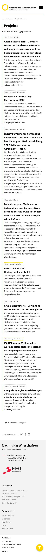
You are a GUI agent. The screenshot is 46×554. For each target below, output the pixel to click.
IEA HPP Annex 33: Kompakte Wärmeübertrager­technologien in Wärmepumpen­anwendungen (22, 347)
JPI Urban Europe (9, 500)
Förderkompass (8, 528)
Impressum (6, 538)
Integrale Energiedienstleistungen (23, 390)
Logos (4, 525)
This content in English (15, 422)
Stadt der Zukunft (9, 503)
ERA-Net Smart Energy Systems (14, 490)
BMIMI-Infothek (8, 515)
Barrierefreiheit (8, 548)
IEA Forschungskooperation (13, 496)
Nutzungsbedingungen (11, 544)
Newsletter (6, 522)
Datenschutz (7, 541)
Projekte (10, 19)
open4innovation (22, 449)
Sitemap (5, 551)
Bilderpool (6, 519)
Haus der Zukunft (9, 493)
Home (4, 19)
